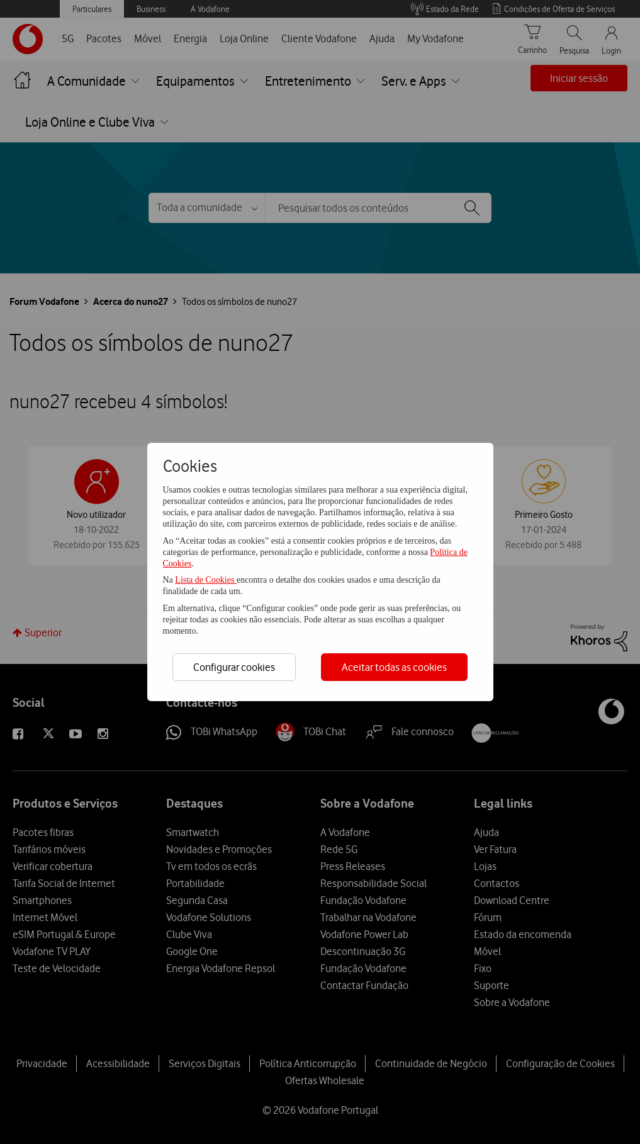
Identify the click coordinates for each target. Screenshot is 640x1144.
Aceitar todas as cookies (394, 667)
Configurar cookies (234, 667)
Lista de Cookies (206, 580)
